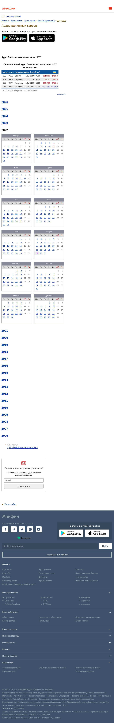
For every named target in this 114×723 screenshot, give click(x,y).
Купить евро (44, 621)
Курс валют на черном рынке (88, 617)
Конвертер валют (9, 581)
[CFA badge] (9, 682)
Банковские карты (46, 573)
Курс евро (80, 570)
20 (16, 153)
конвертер (61, 94)
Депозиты (43, 577)
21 (21, 153)
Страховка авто (8, 671)
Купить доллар (8, 621)
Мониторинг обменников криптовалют (18, 584)
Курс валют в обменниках (50, 617)
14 (21, 150)
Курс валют (7, 570)
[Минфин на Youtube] (39, 529)
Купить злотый (82, 621)
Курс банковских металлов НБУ (22, 447)
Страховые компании (85, 671)
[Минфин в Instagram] (30, 529)
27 (16, 157)
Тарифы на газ (82, 577)
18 (8, 153)
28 (21, 157)
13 (16, 150)
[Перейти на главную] (8, 8)
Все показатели (13, 16)
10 (4, 150)
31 (4, 161)
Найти (105, 546)
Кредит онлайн (45, 581)
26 (12, 157)
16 (45, 150)
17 (4, 153)
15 (41, 150)
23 (45, 153)
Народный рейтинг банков (87, 581)
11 (8, 150)
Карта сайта (10, 504)
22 (41, 153)
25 (8, 157)
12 (12, 150)
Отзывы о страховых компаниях (52, 668)
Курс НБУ (6, 573)
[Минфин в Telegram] (14, 529)
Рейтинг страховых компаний (88, 668)
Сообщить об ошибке (57, 554)
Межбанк (6, 577)
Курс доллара (45, 570)
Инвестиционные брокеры (87, 573)
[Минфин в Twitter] (22, 529)
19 (12, 153)
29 (8, 189)
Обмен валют (8, 617)
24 (4, 157)
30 (12, 189)
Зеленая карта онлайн (12, 668)
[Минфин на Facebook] (5, 529)
